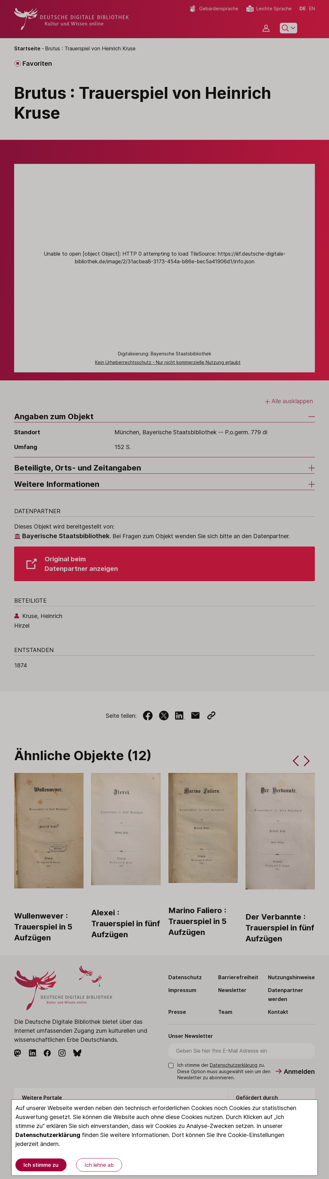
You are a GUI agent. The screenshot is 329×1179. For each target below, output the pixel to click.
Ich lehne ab (99, 1165)
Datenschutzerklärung (47, 1135)
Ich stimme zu (40, 1165)
